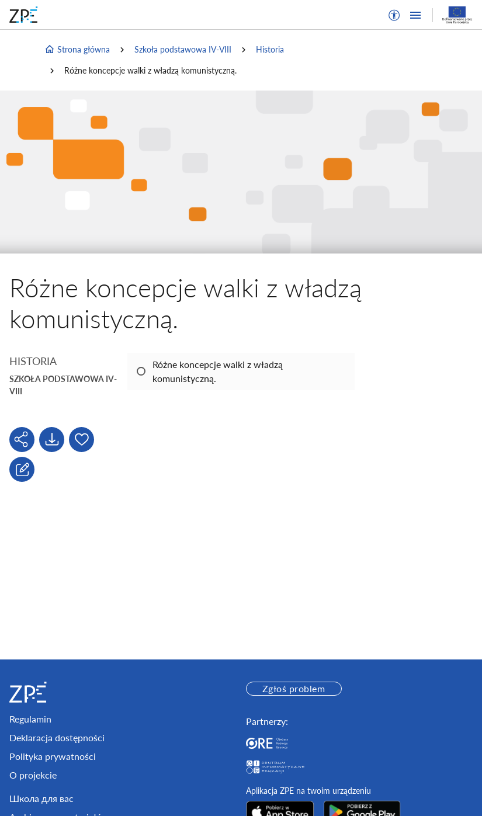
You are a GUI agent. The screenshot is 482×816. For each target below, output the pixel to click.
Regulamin (30, 718)
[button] (394, 15)
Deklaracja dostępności (57, 737)
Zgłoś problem (293, 688)
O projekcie (33, 774)
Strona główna (77, 49)
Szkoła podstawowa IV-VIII (182, 49)
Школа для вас (41, 798)
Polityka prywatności (52, 756)
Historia (270, 49)
